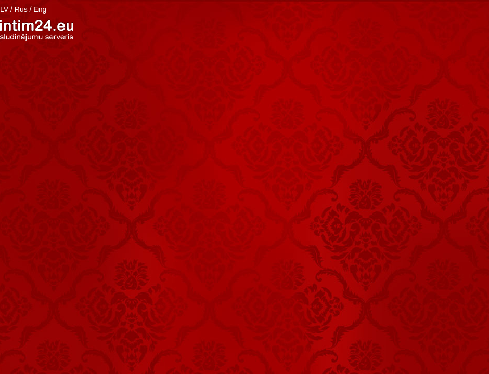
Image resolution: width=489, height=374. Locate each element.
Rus (21, 9)
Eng (39, 9)
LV (4, 9)
